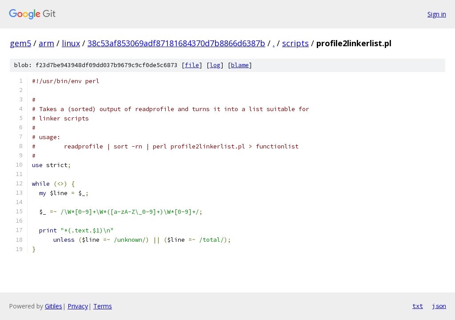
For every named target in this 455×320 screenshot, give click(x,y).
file (192, 65)
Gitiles (53, 306)
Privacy (78, 306)
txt (417, 306)
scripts (295, 43)
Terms (102, 306)
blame (240, 65)
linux (71, 43)
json (439, 306)
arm (46, 43)
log (215, 65)
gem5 (20, 43)
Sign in (436, 14)
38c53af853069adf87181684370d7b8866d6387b (176, 43)
